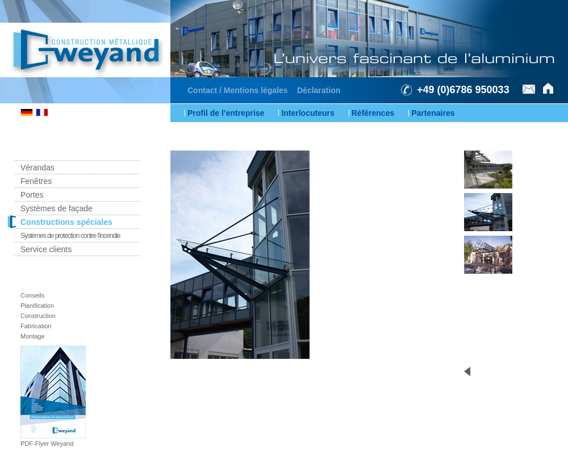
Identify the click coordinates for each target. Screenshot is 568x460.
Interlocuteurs (307, 113)
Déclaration (318, 90)
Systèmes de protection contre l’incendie (70, 236)
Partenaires (432, 113)
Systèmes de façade (56, 208)
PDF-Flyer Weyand (46, 443)
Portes (31, 194)
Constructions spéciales (66, 222)
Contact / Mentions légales (237, 90)
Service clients (46, 249)
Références (373, 113)
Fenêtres (36, 181)
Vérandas (37, 167)
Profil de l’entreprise (225, 113)
